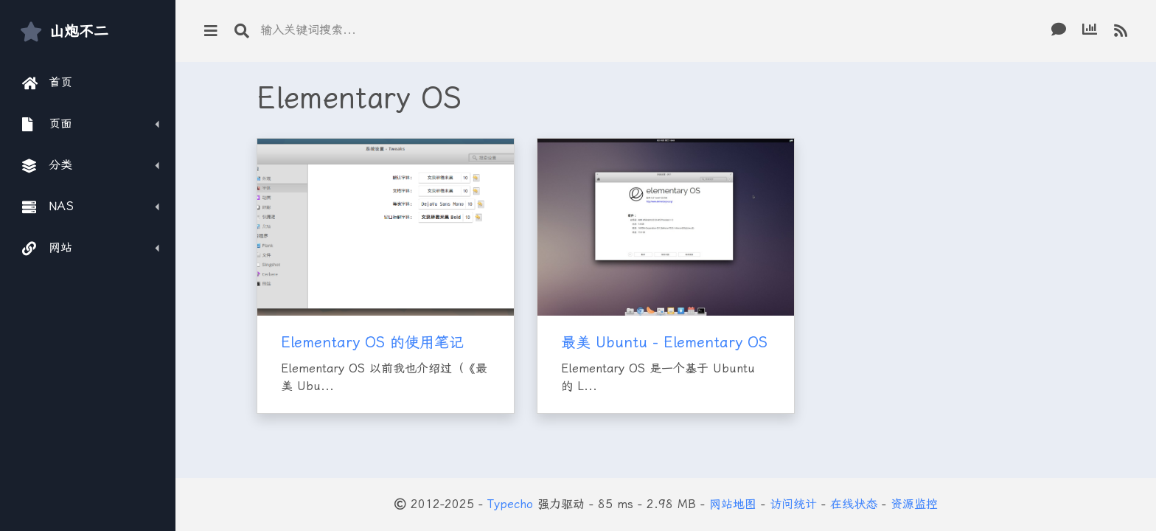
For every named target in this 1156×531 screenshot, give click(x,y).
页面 (47, 124)
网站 (47, 247)
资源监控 (914, 504)
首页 (47, 82)
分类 (47, 165)
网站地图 (732, 504)
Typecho (510, 504)
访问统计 (793, 504)
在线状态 (853, 504)
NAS (48, 206)
